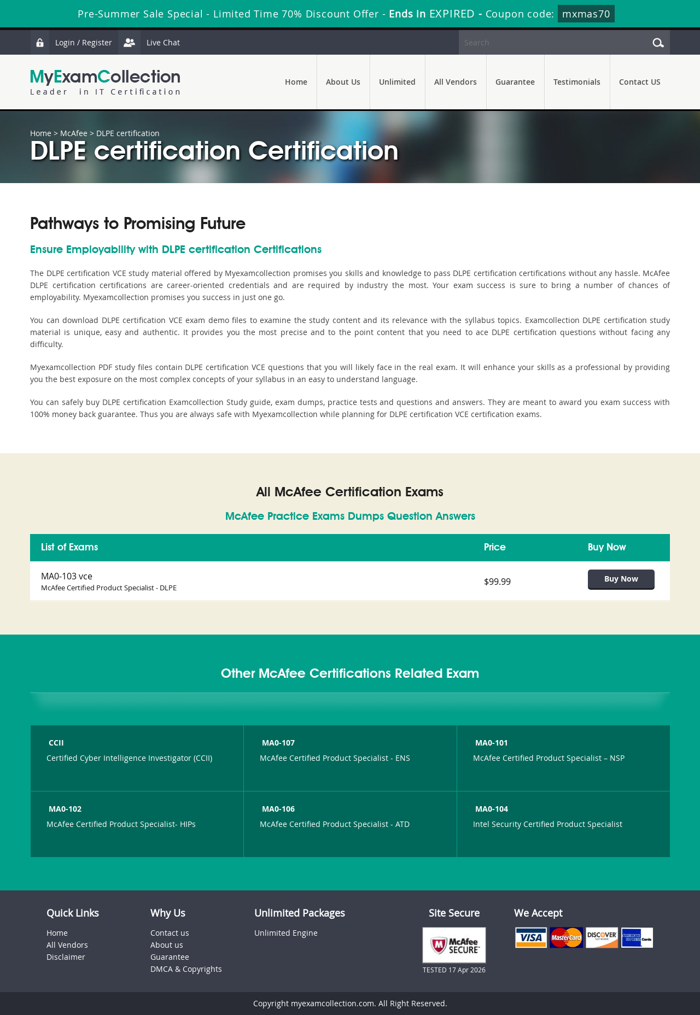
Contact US (640, 82)
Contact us (169, 933)
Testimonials (576, 82)
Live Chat (149, 42)
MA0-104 (490, 808)
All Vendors (455, 82)
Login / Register (71, 42)
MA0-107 (277, 742)
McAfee (74, 133)
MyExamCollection (105, 82)
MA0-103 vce (66, 576)
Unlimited (397, 82)
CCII (55, 742)
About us (166, 945)
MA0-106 (277, 808)
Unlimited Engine (286, 933)
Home (296, 82)
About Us (343, 82)
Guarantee (515, 82)
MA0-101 (490, 742)
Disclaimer (65, 957)
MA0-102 (63, 808)
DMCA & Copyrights (186, 969)
